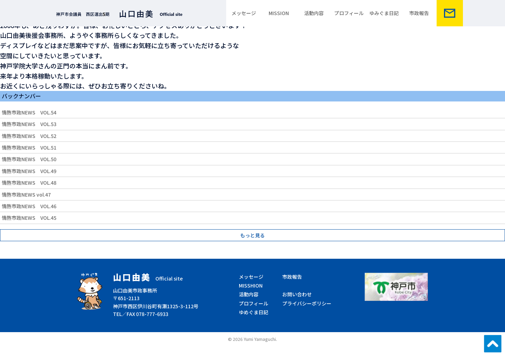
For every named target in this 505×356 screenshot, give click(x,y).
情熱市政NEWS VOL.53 (29, 123)
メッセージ (243, 13)
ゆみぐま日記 (384, 13)
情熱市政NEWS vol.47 (26, 194)
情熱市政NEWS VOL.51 (29, 147)
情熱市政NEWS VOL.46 (29, 206)
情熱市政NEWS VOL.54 (29, 112)
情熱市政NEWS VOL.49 (29, 170)
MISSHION (251, 285)
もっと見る (252, 235)
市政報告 (419, 13)
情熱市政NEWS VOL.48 (29, 182)
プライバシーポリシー (306, 303)
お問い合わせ (297, 294)
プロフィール (349, 13)
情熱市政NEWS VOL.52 (29, 135)
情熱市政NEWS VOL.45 (29, 217)
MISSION (279, 13)
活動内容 (314, 13)
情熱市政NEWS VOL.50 (29, 159)
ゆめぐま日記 (253, 312)
